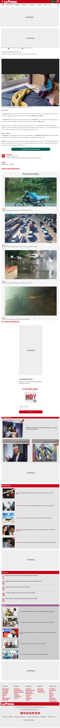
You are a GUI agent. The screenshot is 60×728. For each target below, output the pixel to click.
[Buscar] (58, 5)
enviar (31, 412)
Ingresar (53, 1)
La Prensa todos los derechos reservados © (30, 707)
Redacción (18, 52)
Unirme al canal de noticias (32, 149)
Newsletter (44, 716)
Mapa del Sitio (51, 716)
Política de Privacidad (20, 716)
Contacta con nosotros (33, 716)
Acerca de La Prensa (7, 716)
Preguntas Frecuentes (29, 720)
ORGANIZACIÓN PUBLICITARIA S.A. (30, 709)
